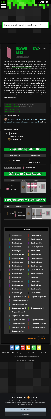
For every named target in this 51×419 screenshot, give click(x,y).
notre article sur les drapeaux (21, 66)
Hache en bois (16, 161)
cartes (30, 90)
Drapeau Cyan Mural (18, 320)
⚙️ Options (25, 414)
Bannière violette (36, 243)
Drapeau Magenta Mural (20, 300)
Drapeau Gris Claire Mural (20, 316)
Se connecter (43, 1)
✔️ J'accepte (25, 409)
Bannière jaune (36, 254)
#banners (14, 133)
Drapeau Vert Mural (37, 308)
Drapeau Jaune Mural (19, 308)
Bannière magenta (37, 258)
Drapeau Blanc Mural (19, 297)
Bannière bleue (17, 243)
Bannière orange (17, 262)
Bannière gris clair (37, 247)
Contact (47, 353)
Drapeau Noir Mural (18, 331)
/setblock (43, 122)
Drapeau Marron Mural (38, 323)
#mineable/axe (16, 139)
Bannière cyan (16, 247)
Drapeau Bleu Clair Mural (20, 304)
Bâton (12, 186)
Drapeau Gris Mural (18, 312)
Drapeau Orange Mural (38, 297)
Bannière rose (30, 167)
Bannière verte (16, 239)
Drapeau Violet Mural (38, 320)
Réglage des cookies (24, 353)
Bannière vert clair (18, 254)
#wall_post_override (16, 136)
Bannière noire (16, 235)
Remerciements (37, 353)
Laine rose (13, 189)
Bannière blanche (36, 262)
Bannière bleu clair (18, 258)
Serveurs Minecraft (29, 360)
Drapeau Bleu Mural (18, 323)
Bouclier (12, 213)
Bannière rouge (36, 235)
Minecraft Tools (20, 360)
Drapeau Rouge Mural (38, 327)
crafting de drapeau (10, 97)
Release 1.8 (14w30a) (36, 338)
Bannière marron (36, 239)
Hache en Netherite (34, 162)
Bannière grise (16, 251)
